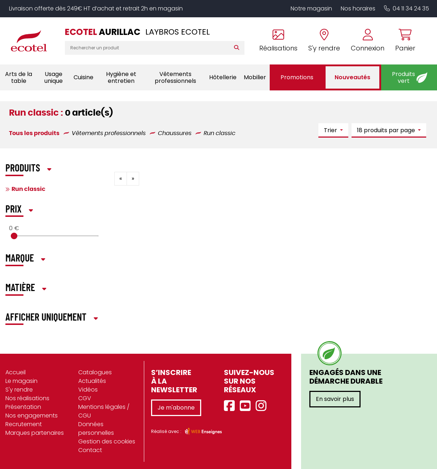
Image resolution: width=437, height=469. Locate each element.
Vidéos (88, 389)
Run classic (28, 189)
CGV (84, 398)
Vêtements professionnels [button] (175, 77)
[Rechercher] (238, 48)
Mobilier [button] (255, 77)
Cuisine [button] (83, 77)
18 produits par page (386, 130)
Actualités (92, 381)
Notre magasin (311, 8)
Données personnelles (96, 428)
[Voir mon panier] (402, 41)
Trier (331, 130)
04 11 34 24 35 (406, 8)
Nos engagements (31, 415)
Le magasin (21, 381)
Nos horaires (358, 8)
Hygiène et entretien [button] (121, 77)
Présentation (23, 407)
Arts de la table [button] (18, 77)
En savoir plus (335, 399)
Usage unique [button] (53, 77)
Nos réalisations (27, 398)
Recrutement (23, 424)
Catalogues (95, 372)
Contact (90, 450)
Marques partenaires (34, 433)
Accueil (15, 372)
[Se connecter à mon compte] (367, 41)
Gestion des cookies (106, 441)
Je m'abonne (176, 407)
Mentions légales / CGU (103, 411)
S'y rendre (19, 389)
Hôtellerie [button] (223, 77)
